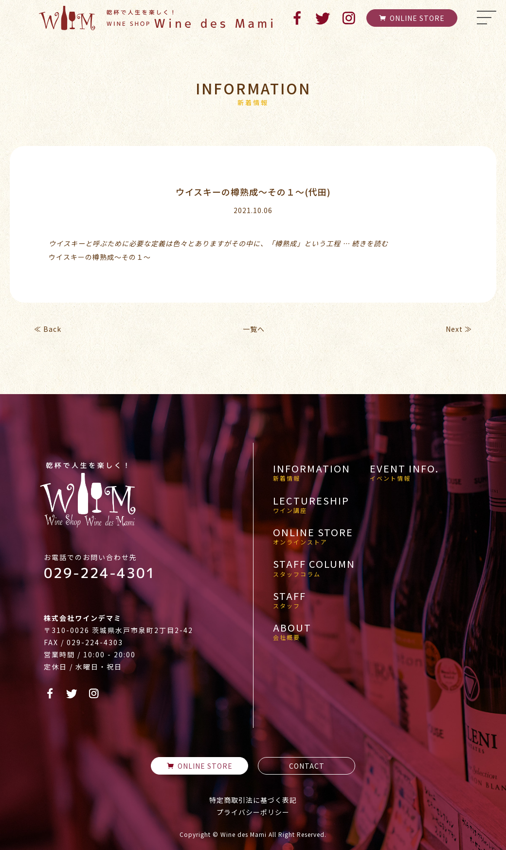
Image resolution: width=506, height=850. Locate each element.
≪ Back (47, 329)
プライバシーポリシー (253, 812)
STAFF (289, 600)
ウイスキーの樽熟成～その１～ (100, 257)
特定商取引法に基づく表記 (253, 800)
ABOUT (292, 631)
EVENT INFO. (404, 472)
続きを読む (370, 243)
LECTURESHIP (311, 504)
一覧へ (254, 329)
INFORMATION (311, 472)
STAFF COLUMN (314, 568)
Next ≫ (459, 329)
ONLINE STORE (412, 18)
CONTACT (307, 766)
